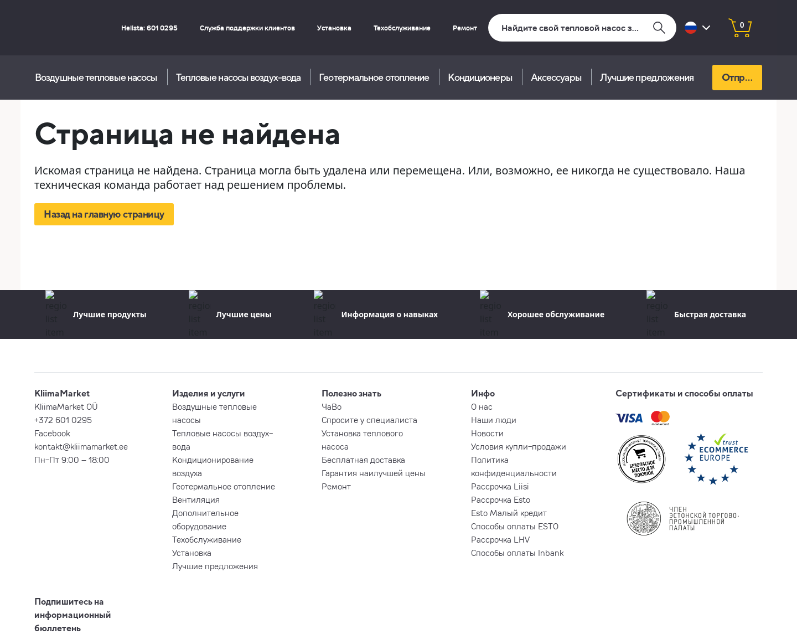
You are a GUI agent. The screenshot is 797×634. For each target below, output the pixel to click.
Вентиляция (196, 499)
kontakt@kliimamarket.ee (81, 446)
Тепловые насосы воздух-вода (238, 77)
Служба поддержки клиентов (247, 28)
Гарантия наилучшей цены (374, 472)
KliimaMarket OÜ (66, 406)
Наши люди (493, 419)
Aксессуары (556, 77)
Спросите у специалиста (369, 419)
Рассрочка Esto (500, 499)
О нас (482, 406)
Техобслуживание (402, 28)
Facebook (52, 433)
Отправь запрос (742, 77)
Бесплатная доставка (363, 459)
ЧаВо (331, 406)
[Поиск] (582, 28)
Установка (334, 28)
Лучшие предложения (647, 77)
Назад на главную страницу (104, 214)
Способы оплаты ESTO (514, 526)
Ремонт (465, 28)
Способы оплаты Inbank (517, 552)
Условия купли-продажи (518, 446)
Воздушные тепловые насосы (96, 77)
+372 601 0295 (63, 419)
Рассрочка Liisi (500, 486)
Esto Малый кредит (509, 512)
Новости (487, 433)
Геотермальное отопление (374, 77)
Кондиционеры (480, 77)
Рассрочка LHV (500, 539)
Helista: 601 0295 (149, 28)
